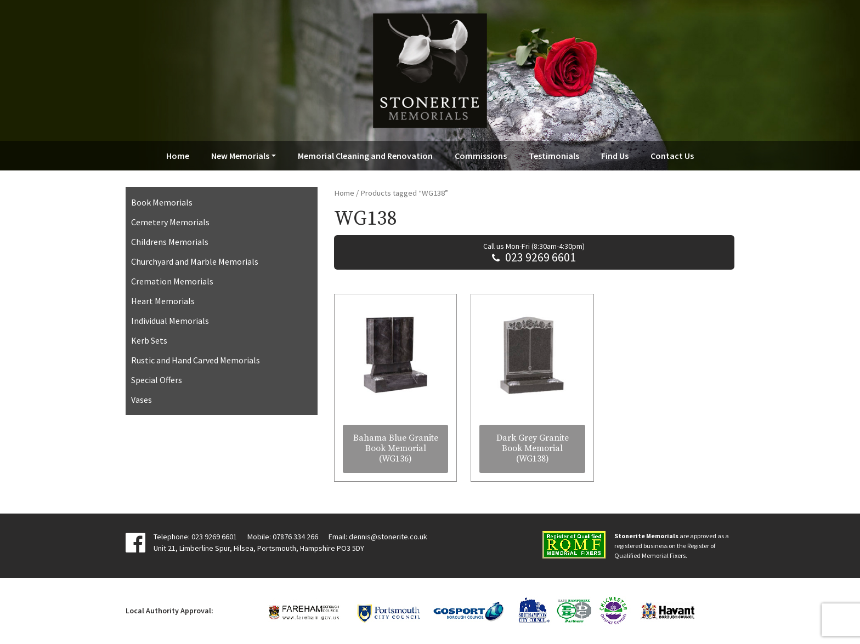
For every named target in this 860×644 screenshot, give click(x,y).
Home (177, 155)
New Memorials (240, 155)
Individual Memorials (170, 320)
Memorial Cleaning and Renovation (365, 155)
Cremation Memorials (172, 281)
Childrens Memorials (169, 241)
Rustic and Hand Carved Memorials (195, 360)
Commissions (481, 155)
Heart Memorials (163, 300)
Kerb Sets (149, 340)
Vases (141, 399)
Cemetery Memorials (170, 221)
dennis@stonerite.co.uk (388, 537)
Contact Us (672, 155)
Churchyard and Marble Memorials (194, 261)
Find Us (615, 155)
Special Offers (156, 379)
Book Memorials (162, 202)
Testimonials (554, 155)
